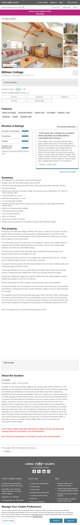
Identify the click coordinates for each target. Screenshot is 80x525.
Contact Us (53, 2)
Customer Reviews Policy (39, 495)
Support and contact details (40, 483)
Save (75, 72)
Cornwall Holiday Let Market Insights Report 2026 (67, 500)
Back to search (10, 19)
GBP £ (62, 2)
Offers (75, 7)
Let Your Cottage (43, 2)
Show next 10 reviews (68, 172)
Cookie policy (35, 489)
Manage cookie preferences (40, 492)
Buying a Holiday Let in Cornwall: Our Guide (65, 484)
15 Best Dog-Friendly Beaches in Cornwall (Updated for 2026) (68, 490)
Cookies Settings (8, 520)
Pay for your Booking (38, 502)
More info (34, 498)
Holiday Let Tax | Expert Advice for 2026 (68, 495)
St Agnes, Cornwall (18, 75)
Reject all (70, 520)
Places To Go (56, 7)
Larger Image (10, 65)
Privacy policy (35, 486)
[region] (40, 514)
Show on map (39, 100)
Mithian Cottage (12, 72)
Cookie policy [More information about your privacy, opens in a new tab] (37, 516)
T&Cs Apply (40, 14)
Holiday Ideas (66, 7)
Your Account (72, 2)
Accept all (56, 520)
